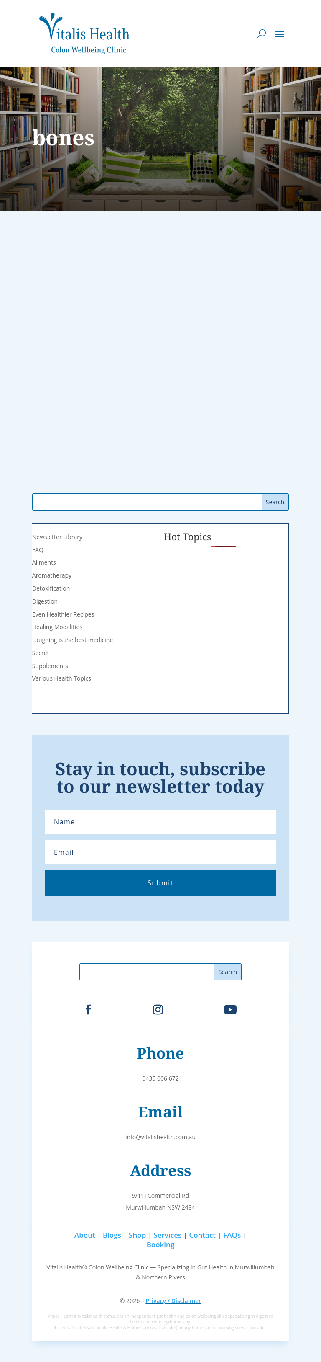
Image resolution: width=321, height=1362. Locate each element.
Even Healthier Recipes (63, 614)
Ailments (44, 562)
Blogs (112, 1235)
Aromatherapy (51, 575)
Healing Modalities (57, 627)
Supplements (50, 666)
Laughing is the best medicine (72, 640)
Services (167, 1235)
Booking (161, 1244)
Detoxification (51, 588)
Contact (202, 1235)
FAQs (232, 1235)
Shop (137, 1235)
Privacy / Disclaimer (173, 1301)
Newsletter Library (57, 537)
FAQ (37, 550)
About (84, 1235)
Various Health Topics (61, 678)
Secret (40, 653)
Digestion (45, 601)
